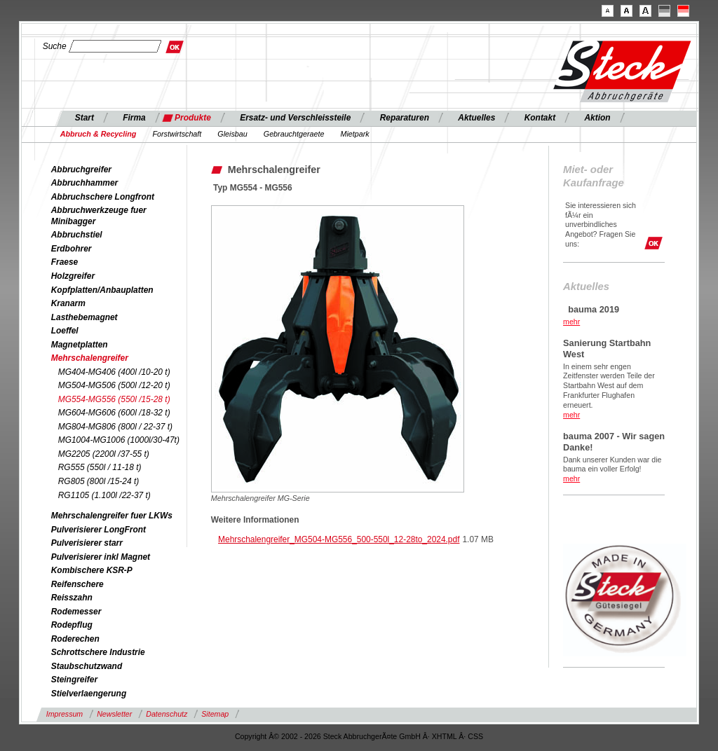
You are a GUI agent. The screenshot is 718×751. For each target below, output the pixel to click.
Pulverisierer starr (87, 543)
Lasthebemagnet (84, 317)
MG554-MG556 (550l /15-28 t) (114, 399)
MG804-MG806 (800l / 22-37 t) (115, 427)
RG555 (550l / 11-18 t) (100, 467)
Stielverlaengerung (88, 693)
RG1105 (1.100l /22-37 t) (104, 495)
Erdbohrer (71, 249)
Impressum (64, 714)
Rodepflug (72, 625)
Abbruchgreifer (81, 169)
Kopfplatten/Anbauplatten (102, 290)
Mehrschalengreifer (89, 358)
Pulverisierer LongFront (98, 530)
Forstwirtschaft (176, 134)
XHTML (444, 736)
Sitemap (215, 714)
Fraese (65, 262)
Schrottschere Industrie (98, 652)
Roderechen (75, 639)
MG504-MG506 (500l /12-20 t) (114, 385)
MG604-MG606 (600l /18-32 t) (114, 413)
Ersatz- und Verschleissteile (295, 118)
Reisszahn (72, 597)
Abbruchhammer (84, 183)
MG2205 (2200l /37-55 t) (103, 454)
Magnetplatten (79, 345)
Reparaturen (404, 118)
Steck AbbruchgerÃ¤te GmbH (372, 736)
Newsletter (114, 714)
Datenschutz (166, 714)
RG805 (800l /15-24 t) (98, 481)
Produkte (193, 118)
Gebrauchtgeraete (294, 134)
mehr (571, 321)
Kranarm (68, 303)
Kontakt (539, 118)
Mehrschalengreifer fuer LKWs (111, 516)
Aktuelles (476, 118)
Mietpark (354, 134)
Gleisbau (232, 134)
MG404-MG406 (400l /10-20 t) (114, 372)
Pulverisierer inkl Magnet (100, 557)
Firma (134, 118)
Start (84, 118)
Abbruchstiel (76, 235)
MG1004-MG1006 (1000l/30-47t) (119, 440)
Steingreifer (74, 679)
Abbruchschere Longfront (102, 197)
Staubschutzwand (86, 666)
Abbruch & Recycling (98, 134)
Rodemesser (76, 611)
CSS (475, 736)
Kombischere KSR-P (92, 570)
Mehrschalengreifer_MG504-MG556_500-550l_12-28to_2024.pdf (338, 539)
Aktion (597, 118)
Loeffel (65, 331)
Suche (55, 46)
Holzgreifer (73, 276)
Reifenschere (77, 584)
